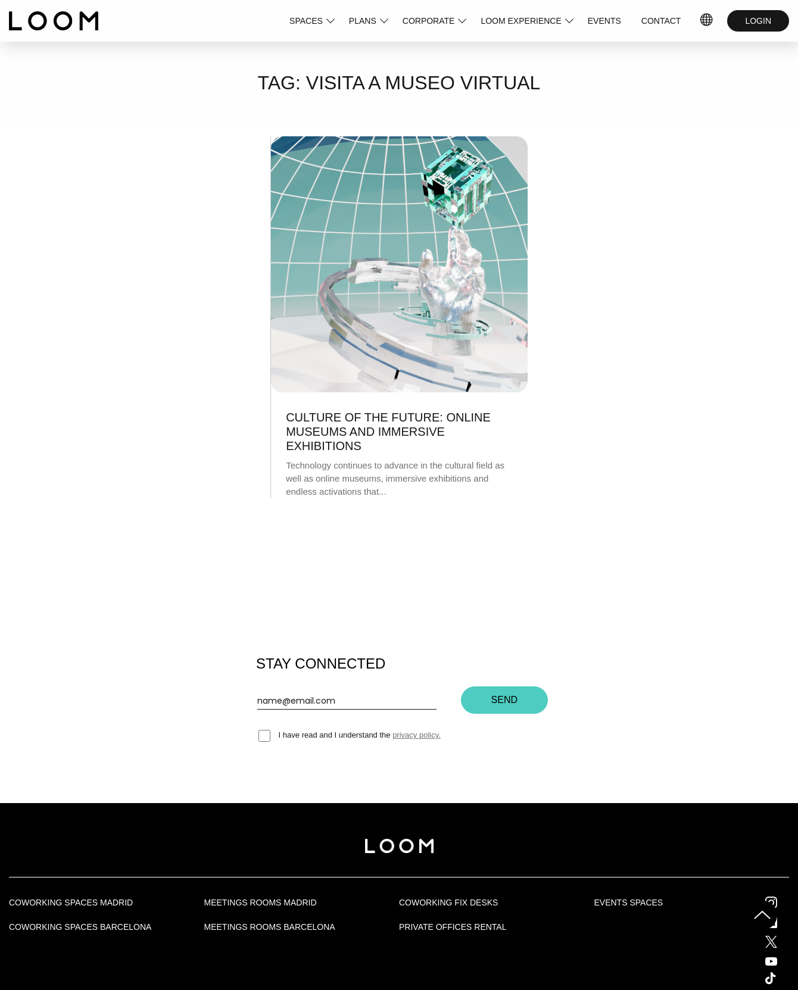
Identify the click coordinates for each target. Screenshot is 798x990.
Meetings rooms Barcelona (269, 927)
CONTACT (661, 21)
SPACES (306, 21)
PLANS (362, 21)
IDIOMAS (707, 21)
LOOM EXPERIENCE (521, 21)
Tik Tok (781, 978)
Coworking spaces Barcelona (80, 927)
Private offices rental (452, 927)
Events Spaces (628, 902)
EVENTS (604, 21)
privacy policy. (416, 734)
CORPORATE (429, 21)
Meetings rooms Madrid (260, 902)
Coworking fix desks (448, 902)
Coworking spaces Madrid (71, 902)
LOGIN (758, 21)
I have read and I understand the (349, 734)
